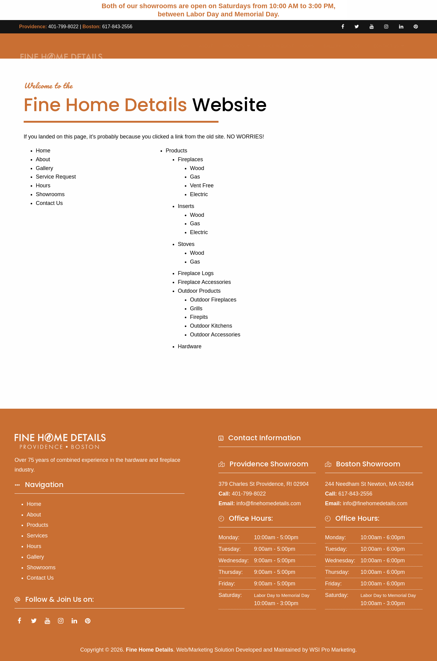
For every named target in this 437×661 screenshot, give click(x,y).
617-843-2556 (117, 26)
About (204, 45)
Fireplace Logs (196, 273)
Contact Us (382, 45)
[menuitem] (182, 46)
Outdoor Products (199, 291)
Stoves (186, 244)
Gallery (330, 45)
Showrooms (50, 194)
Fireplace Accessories (204, 282)
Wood (197, 168)
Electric (199, 194)
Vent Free (202, 185)
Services (37, 536)
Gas (195, 177)
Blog (352, 45)
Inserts (186, 206)
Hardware (190, 346)
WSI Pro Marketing (332, 650)
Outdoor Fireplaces (213, 300)
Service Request (272, 45)
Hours (305, 45)
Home (182, 45)
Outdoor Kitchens (211, 326)
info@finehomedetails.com (268, 503)
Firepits (199, 317)
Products (230, 45)
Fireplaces (190, 159)
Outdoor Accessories (215, 335)
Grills (196, 308)
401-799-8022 (63, 26)
